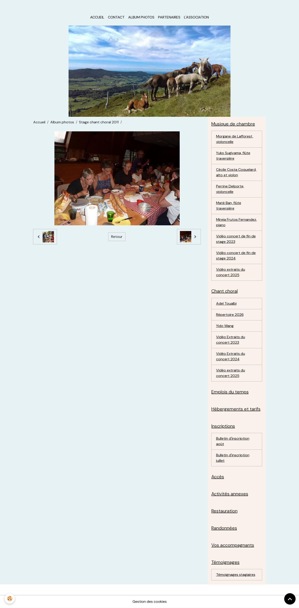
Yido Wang (225, 325)
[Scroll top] (290, 599)
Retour (117, 236)
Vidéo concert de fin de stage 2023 (236, 239)
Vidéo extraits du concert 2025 (230, 272)
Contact (116, 17)
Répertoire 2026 (230, 314)
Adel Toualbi (226, 303)
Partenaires (169, 17)
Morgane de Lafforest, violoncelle (234, 139)
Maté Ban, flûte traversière (228, 205)
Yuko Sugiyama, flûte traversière (233, 156)
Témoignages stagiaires (235, 574)
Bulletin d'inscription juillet (232, 458)
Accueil (97, 17)
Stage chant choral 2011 (99, 122)
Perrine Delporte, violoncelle (230, 189)
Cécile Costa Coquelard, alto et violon (236, 172)
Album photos (141, 17)
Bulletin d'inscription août (232, 441)
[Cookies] (10, 598)
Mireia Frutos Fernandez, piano (236, 222)
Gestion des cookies (150, 601)
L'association (196, 17)
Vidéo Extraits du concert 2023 (230, 340)
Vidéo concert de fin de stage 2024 (236, 255)
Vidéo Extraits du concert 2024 (230, 356)
